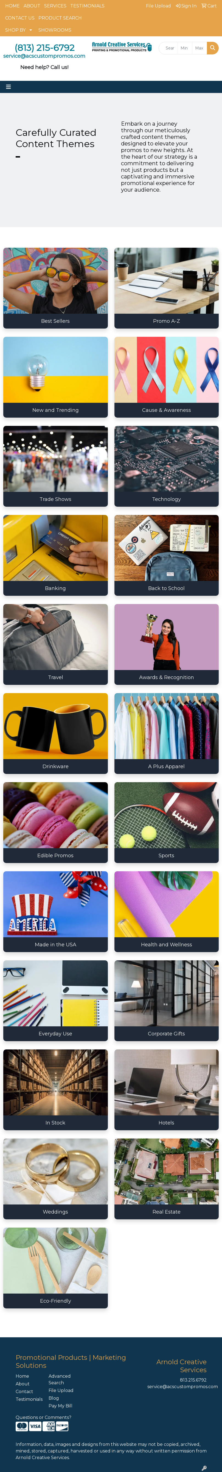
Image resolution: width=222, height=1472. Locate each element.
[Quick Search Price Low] (185, 48)
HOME (12, 6)
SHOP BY (15, 30)
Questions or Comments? (43, 1417)
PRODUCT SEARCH (60, 18)
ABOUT (32, 6)
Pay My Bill (60, 1405)
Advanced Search (60, 1379)
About (23, 1383)
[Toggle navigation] (8, 87)
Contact (24, 1391)
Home (22, 1376)
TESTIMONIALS (87, 6)
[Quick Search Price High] (199, 48)
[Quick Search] (168, 48)
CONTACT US (20, 18)
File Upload (61, 1390)
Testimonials (29, 1399)
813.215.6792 (193, 1380)
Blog (54, 1398)
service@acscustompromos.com (182, 1386)
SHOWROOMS (54, 30)
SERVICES (55, 6)
